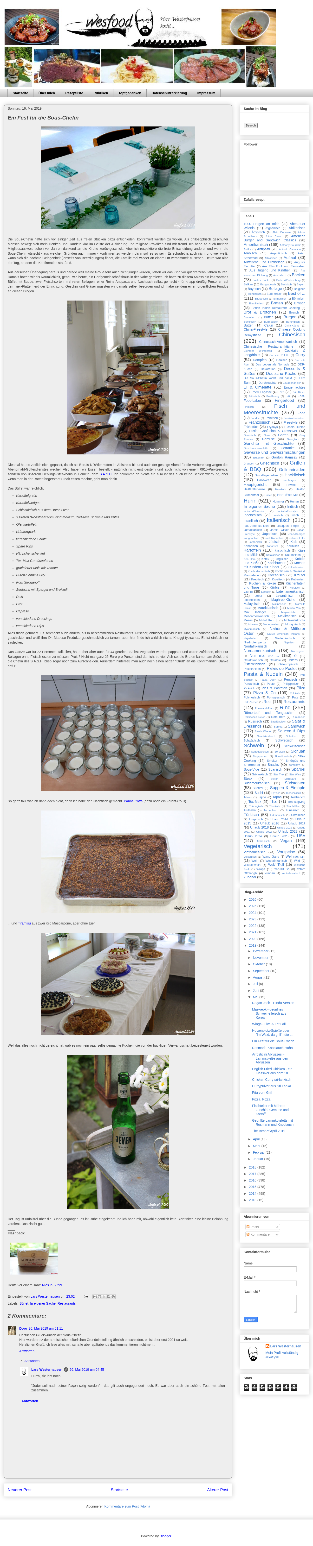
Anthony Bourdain (290, 245)
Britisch (299, 303)
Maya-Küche (288, 612)
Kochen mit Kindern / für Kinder (274, 565)
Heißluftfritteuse (254, 489)
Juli (256, 984)
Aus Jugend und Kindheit (269, 270)
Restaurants (67, 1303)
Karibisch (293, 546)
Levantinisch (285, 595)
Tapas (277, 797)
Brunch (294, 312)
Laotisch (266, 591)
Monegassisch (271, 624)
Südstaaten (295, 783)
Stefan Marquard (283, 778)
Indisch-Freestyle (288, 511)
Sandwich (296, 726)
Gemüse (268, 439)
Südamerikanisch (256, 783)
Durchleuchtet (268, 382)
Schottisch (292, 736)
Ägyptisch (258, 232)
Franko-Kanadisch (294, 418)
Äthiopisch (271, 258)
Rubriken (100, 93)
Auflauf (290, 257)
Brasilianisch (256, 303)
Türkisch (251, 814)
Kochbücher (276, 563)
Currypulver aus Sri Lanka (271, 1086)
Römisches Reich (254, 717)
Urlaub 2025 (279, 836)
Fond (301, 413)
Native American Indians (283, 633)
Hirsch (268, 495)
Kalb (293, 542)
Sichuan (298, 751)
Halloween (264, 480)
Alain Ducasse (282, 232)
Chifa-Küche (292, 325)
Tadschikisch (293, 793)
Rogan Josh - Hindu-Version (273, 1003)
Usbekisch (263, 841)
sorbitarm (294, 764)
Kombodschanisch (259, 571)
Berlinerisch (274, 293)
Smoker (272, 760)
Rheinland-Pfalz (264, 708)
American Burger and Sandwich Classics (274, 238)
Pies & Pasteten (274, 688)
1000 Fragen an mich (261, 224)
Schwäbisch (252, 740)
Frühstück (251, 427)
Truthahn (250, 810)
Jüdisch (274, 542)
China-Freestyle (255, 329)
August (258, 977)
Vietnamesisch (255, 852)
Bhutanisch (261, 298)
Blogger (165, 1536)
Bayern (301, 284)
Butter (248, 325)
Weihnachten (295, 856)
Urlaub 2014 (279, 819)
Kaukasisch (292, 555)
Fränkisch (271, 418)
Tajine (262, 797)
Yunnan (270, 873)
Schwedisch (284, 740)
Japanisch (270, 534)
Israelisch (251, 521)
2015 (253, 1187)
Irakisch (278, 515)
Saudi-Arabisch (266, 736)
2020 (253, 939)
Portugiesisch (276, 697)
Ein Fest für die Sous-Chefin (273, 1041)
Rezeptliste (74, 93)
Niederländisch (285, 638)
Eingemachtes (294, 387)
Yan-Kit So (281, 869)
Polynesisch (252, 697)
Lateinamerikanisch (290, 591)
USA (301, 836)
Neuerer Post (20, 1490)
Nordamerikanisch (260, 650)
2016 (253, 1180)
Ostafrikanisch (253, 660)
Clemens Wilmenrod (258, 350)
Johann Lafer (297, 538)
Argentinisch (278, 253)
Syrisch (275, 793)
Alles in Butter (52, 1285)
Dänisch (281, 360)
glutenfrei (258, 457)
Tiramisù (24, 923)
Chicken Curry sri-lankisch (271, 1079)
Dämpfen (260, 360)
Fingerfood (284, 400)
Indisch (292, 507)
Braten (277, 303)
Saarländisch (278, 721)
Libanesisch (252, 600)
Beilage (275, 288)
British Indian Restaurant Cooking (276, 308)
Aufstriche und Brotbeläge (264, 262)
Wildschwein (252, 865)
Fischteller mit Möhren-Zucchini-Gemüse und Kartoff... (270, 1110)
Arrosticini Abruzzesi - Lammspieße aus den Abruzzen (270, 1058)
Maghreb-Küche (283, 600)
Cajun (268, 325)
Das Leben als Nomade (272, 364)
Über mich (47, 93)
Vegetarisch (258, 846)
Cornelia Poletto (279, 355)
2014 (253, 1193)
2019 (253, 945)
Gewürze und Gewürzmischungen (274, 452)
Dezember (261, 951)
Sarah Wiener (263, 731)
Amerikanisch (256, 244)
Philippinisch (291, 683)
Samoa (278, 726)
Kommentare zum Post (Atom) (127, 1506)
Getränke (288, 448)
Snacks (273, 765)
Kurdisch (295, 587)
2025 (253, 906)
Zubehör (250, 877)
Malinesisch (279, 604)
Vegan (286, 840)
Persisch (290, 679)
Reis (267, 701)
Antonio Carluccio (290, 249)
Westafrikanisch (276, 860)
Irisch (295, 515)
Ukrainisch (298, 815)
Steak (248, 778)
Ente (280, 392)
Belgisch (299, 289)
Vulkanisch (250, 856)
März (257, 1146)
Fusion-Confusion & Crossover (273, 431)
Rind (285, 707)
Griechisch (269, 463)
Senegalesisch (260, 751)
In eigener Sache (43, 1303)
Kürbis (274, 587)
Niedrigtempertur (255, 642)
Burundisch (293, 321)
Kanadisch (251, 546)
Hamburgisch (290, 480)
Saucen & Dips (291, 731)
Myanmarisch (252, 629)
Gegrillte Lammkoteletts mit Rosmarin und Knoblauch (272, 1122)
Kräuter (299, 575)
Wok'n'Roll (276, 865)
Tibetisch (274, 806)
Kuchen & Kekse (262, 583)
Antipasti (263, 249)
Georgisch (293, 439)
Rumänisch (298, 717)
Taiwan (248, 797)
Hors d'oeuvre (287, 495)
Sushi (258, 793)
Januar (258, 1159)
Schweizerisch (294, 746)
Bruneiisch (250, 317)
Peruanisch (251, 683)
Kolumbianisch (296, 567)
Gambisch (250, 435)
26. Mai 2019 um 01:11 (46, 1328)
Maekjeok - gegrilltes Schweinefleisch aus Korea (269, 1013)
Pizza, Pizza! (261, 1099)
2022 (253, 926)
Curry (300, 354)
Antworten (26, 1351)
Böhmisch (298, 298)
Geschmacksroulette (256, 448)
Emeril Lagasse (261, 392)
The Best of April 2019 (268, 1131)
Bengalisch (254, 293)
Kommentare (258, 1234)
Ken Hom (249, 559)
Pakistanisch (252, 669)
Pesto (270, 683)
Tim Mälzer (293, 806)
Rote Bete (278, 717)
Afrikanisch (297, 228)
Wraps (260, 869)
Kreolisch (257, 579)
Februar (259, 1152)
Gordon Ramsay (284, 457)
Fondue (255, 418)
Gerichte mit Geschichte (268, 443)
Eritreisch (254, 396)
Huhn (250, 501)
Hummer (278, 501)
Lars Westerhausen (46, 1369)
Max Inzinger (255, 612)
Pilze (301, 688)
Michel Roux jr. (268, 620)
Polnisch (295, 693)
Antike (247, 249)
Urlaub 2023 (288, 831)
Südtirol (258, 788)
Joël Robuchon (274, 538)
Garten (283, 435)
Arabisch (250, 253)
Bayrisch (254, 289)
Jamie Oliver (279, 530)
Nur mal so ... (264, 655)
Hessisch (280, 489)
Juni (256, 991)
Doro (23, 1328)
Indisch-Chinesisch (255, 511)
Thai (274, 801)
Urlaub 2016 (269, 823)
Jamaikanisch (253, 530)
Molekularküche (294, 620)
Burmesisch (271, 321)
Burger (289, 317)
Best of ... (296, 293)
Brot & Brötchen (260, 312)
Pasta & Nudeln (263, 674)
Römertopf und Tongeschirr (269, 713)
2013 (253, 1200)
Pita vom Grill (262, 1092)
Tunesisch (293, 810)
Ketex (265, 559)
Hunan (294, 501)
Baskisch (286, 284)
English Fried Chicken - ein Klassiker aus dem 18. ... (272, 1071)
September (261, 971)
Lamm (248, 591)
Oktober (259, 964)
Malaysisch (252, 604)
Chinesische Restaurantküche (268, 346)
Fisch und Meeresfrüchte (274, 409)
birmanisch (280, 298)
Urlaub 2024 (253, 836)
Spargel (298, 769)
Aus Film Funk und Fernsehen (283, 266)
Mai (256, 997)
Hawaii (291, 485)
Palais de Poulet (282, 668)
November (261, 958)
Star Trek (278, 774)
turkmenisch (277, 815)
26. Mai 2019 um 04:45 (87, 1369)
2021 (253, 932)
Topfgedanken (129, 93)
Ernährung (272, 396)
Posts (253, 1227)
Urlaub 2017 (296, 823)
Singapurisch (260, 756)
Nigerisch (289, 642)
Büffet (24, 1303)
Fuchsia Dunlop (294, 427)
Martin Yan (294, 608)
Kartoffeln (252, 550)
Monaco (253, 624)
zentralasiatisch (291, 873)
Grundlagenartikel (266, 475)
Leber (258, 595)
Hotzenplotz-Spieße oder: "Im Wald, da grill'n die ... (272, 1033)
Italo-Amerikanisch (256, 526)
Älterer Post (217, 1490)
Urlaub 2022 (264, 831)
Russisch (255, 721)
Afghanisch (272, 228)
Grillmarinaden (292, 469)
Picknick (249, 688)
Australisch (280, 275)
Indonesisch (253, 515)
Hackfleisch (295, 475)
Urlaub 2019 (284, 827)
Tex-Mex (254, 802)
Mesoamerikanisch (256, 616)
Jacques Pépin (288, 526)
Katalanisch (273, 554)
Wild (297, 860)
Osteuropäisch (288, 664)
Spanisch (275, 769)
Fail (288, 396)
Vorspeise (286, 852)
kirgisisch (282, 559)
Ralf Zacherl (251, 702)
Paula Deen (268, 679)
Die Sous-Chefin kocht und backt (268, 378)
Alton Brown (274, 236)
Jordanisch (255, 541)
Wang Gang (270, 856)
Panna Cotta (133, 801)
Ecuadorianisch (292, 382)
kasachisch (282, 550)
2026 (253, 899)
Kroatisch (278, 579)
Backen (298, 275)
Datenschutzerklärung (169, 93)
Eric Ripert (299, 392)
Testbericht (298, 797)
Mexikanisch (287, 616)
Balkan (248, 284)
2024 (253, 913)
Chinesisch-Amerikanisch (278, 342)
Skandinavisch (283, 756)
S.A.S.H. (106, 474)
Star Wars (295, 774)
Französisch (259, 422)
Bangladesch (268, 284)
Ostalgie (275, 660)
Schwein (254, 745)
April (257, 1139)
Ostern (292, 660)
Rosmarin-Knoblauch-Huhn (272, 1048)
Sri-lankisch (260, 774)
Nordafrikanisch (255, 646)
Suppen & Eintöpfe (288, 788)
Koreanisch (276, 575)
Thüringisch (256, 806)
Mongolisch (293, 624)
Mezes (248, 620)
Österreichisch (254, 664)
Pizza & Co (264, 693)
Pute (295, 697)
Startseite (20, 93)
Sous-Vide (251, 769)
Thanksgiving (296, 802)
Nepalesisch (251, 638)
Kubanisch (298, 579)
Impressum (206, 93)
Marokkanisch (267, 608)
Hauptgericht (255, 484)
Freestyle (291, 422)
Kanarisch (273, 546)
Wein (254, 860)
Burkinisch (250, 321)
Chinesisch (292, 335)
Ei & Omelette (258, 387)
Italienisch (279, 520)
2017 (253, 1174)
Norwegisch (298, 651)
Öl (295, 656)
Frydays (272, 427)
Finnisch (249, 406)
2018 (253, 1167)
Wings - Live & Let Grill (269, 1024)
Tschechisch (271, 810)
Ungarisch (256, 819)
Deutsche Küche (281, 373)
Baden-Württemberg (288, 280)
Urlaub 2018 (259, 827)
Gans (267, 435)
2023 (253, 919)
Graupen (249, 463)
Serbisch (279, 751)
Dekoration (268, 369)
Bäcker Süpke (261, 280)
